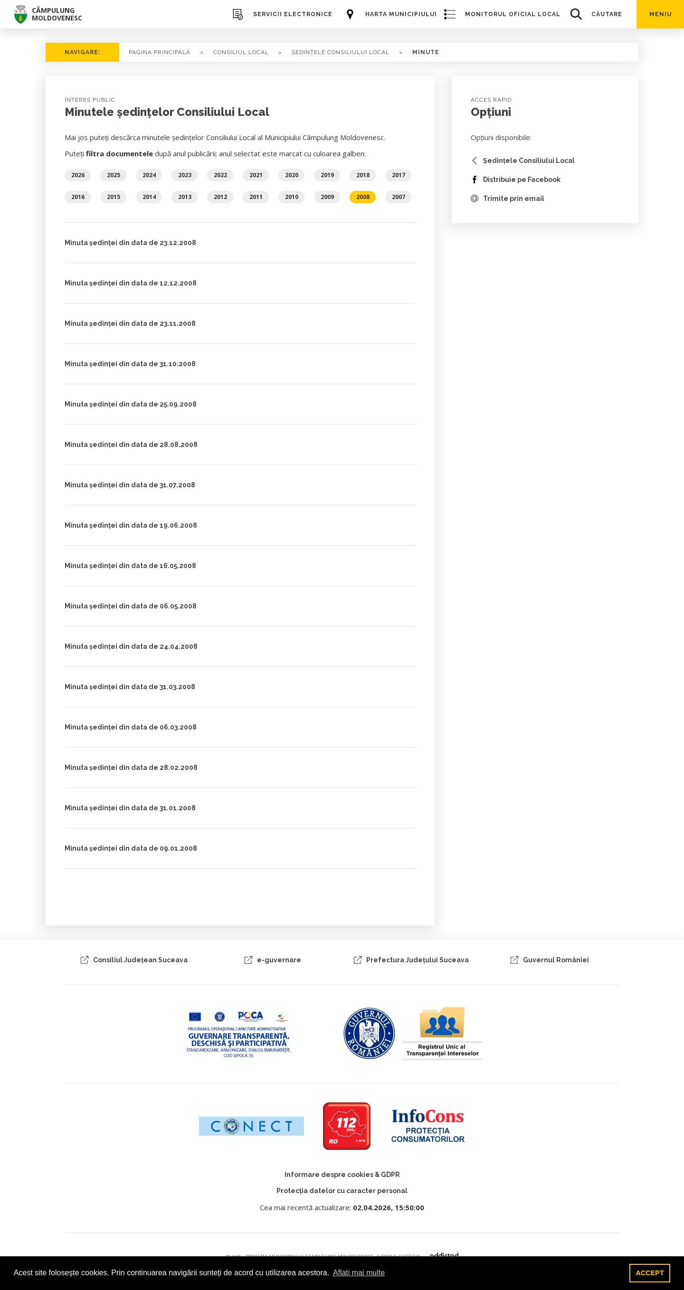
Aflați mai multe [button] (359, 1273)
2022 (220, 175)
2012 (220, 197)
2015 (113, 197)
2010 (291, 197)
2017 (398, 175)
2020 (291, 175)
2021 (256, 175)
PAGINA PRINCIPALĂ (159, 52)
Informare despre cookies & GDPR (342, 1174)
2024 (149, 175)
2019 (327, 175)
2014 (149, 197)
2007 (398, 197)
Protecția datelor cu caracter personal (342, 1191)
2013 (184, 197)
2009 (327, 197)
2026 (78, 175)
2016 (78, 197)
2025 (113, 175)
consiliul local (241, 52)
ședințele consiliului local (341, 52)
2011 (256, 197)
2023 (184, 175)
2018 (363, 175)
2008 (363, 197)
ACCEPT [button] (650, 1273)
